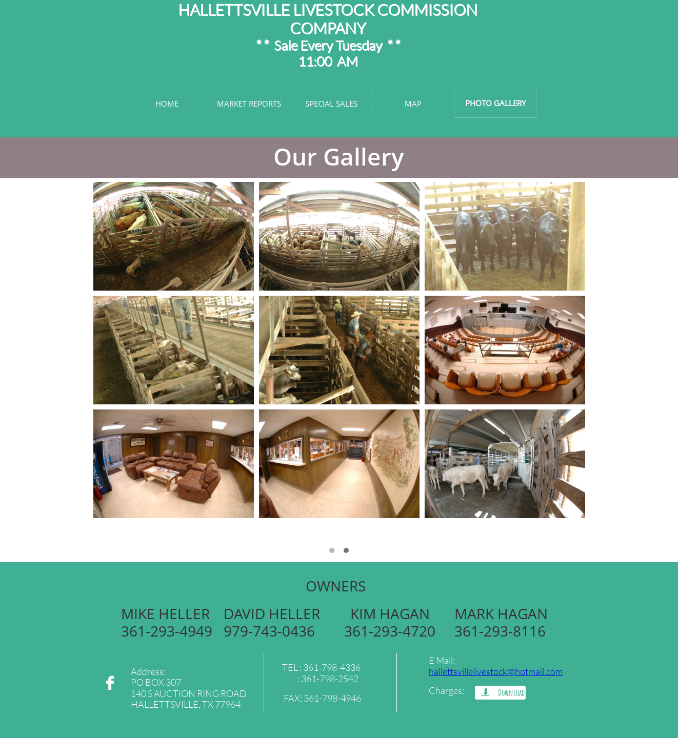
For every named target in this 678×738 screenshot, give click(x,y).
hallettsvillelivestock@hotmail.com (496, 671)
